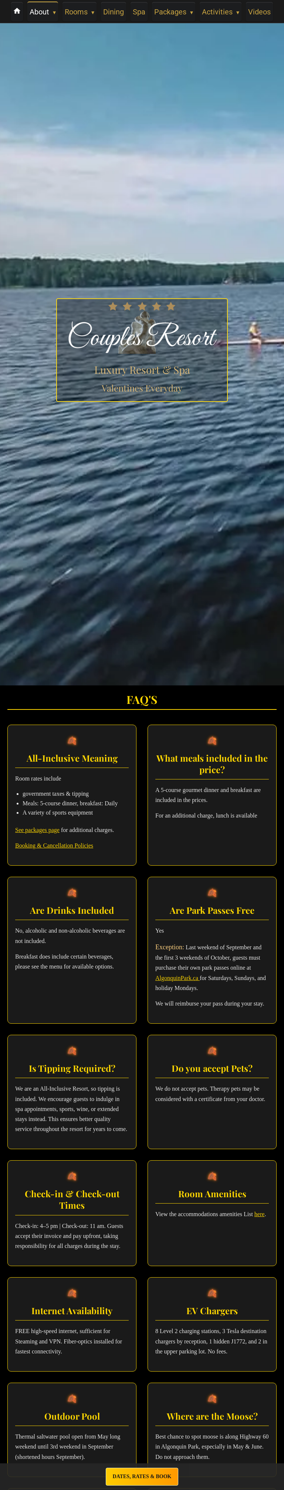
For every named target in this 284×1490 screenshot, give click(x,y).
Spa (139, 11)
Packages (173, 11)
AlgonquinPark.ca (177, 978)
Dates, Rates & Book (142, 1476)
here (259, 1214)
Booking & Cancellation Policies (54, 845)
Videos (259, 11)
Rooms (79, 11)
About (43, 11)
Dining (113, 11)
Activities (220, 11)
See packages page (37, 830)
